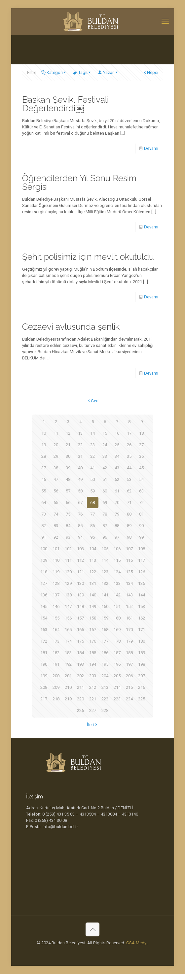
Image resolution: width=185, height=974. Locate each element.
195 (104, 664)
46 (43, 479)
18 (141, 433)
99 (141, 537)
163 (43, 629)
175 (80, 641)
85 (80, 525)
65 (56, 502)
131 (92, 583)
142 (117, 594)
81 (141, 514)
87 (104, 525)
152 (129, 606)
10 (43, 433)
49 (80, 479)
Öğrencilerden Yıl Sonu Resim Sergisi (79, 182)
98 (129, 537)
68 (92, 502)
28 (43, 456)
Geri (92, 400)
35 (129, 456)
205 (117, 675)
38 (56, 467)
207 (141, 675)
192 (68, 664)
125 (129, 571)
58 (80, 490)
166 (80, 629)
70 (117, 502)
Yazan (108, 72)
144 (141, 594)
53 (129, 479)
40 (80, 467)
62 (129, 490)
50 (92, 479)
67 (80, 502)
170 (129, 629)
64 (43, 502)
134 (129, 583)
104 (92, 548)
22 (80, 444)
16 (117, 433)
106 (117, 548)
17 (129, 433)
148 (80, 606)
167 (92, 629)
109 (43, 560)
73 (43, 514)
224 (129, 698)
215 (129, 687)
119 (56, 571)
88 (117, 525)
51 (104, 479)
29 (56, 456)
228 (104, 710)
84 (68, 525)
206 (129, 675)
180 (141, 641)
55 (43, 490)
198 (141, 664)
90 (141, 525)
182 (56, 652)
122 (92, 571)
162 (141, 618)
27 (141, 444)
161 (129, 618)
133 (117, 583)
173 (56, 641)
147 (68, 606)
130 (80, 583)
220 (80, 698)
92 (56, 537)
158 (92, 618)
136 (43, 594)
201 (68, 675)
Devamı (151, 148)
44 (129, 467)
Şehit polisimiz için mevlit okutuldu (88, 257)
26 (129, 444)
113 (92, 560)
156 (68, 618)
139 (80, 594)
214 (117, 687)
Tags (82, 72)
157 (80, 618)
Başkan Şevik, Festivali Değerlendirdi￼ (65, 104)
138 (68, 594)
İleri (92, 724)
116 (129, 560)
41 (92, 467)
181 (43, 652)
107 (129, 548)
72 (141, 502)
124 (117, 571)
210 (68, 687)
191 (56, 664)
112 (80, 560)
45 (141, 467)
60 (104, 490)
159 (104, 618)
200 (56, 675)
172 (43, 641)
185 (92, 652)
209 (56, 687)
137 (56, 594)
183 (68, 652)
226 (80, 710)
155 (56, 618)
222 (104, 698)
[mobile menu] (165, 21)
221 (92, 698)
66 (68, 502)
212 (92, 687)
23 (92, 444)
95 (92, 537)
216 (141, 687)
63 (141, 490)
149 (92, 606)
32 (92, 456)
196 (117, 664)
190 (43, 664)
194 (92, 664)
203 (92, 675)
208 (43, 687)
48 (68, 479)
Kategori (54, 72)
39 (68, 467)
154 (43, 618)
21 (68, 444)
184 (80, 652)
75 (68, 514)
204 (104, 675)
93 (68, 537)
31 (80, 456)
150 (104, 606)
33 (104, 456)
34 (117, 456)
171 (141, 629)
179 (129, 641)
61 (117, 490)
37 (43, 467)
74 (56, 514)
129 (68, 583)
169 (117, 629)
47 (56, 479)
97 (117, 537)
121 (80, 571)
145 (43, 606)
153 (141, 606)
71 (129, 502)
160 (117, 618)
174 (68, 641)
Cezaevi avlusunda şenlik (71, 327)
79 (117, 514)
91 (43, 537)
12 (68, 433)
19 (43, 444)
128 (56, 583)
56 (56, 490)
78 (104, 514)
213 (104, 687)
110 (56, 560)
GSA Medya (137, 942)
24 (104, 444)
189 (141, 652)
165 (68, 629)
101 (56, 548)
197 (129, 664)
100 (43, 548)
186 (104, 652)
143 (129, 594)
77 (92, 514)
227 (92, 710)
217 (43, 698)
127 (43, 583)
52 (117, 479)
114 (104, 560)
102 (68, 548)
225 (141, 698)
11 (56, 433)
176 (92, 641)
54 (141, 479)
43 (117, 467)
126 (141, 571)
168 (104, 629)
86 (92, 525)
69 (104, 502)
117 (141, 560)
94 (80, 537)
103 (80, 548)
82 (43, 525)
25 (117, 444)
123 (104, 571)
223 (117, 698)
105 (104, 548)
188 (129, 652)
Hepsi (150, 72)
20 (56, 444)
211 (80, 687)
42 (104, 467)
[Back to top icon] (92, 929)
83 (56, 525)
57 (68, 490)
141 (104, 594)
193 (80, 664)
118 (43, 571)
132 (104, 583)
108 (141, 548)
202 (80, 675)
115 (117, 560)
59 (92, 490)
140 (92, 594)
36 (141, 456)
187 (117, 652)
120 (68, 571)
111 (68, 560)
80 (129, 514)
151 (117, 606)
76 (80, 514)
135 (141, 583)
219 (68, 698)
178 (117, 641)
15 (104, 433)
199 (43, 675)
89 (129, 525)
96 (104, 537)
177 (104, 641)
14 (92, 433)
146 (56, 606)
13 (80, 433)
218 (56, 698)
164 (56, 629)
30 (68, 456)
